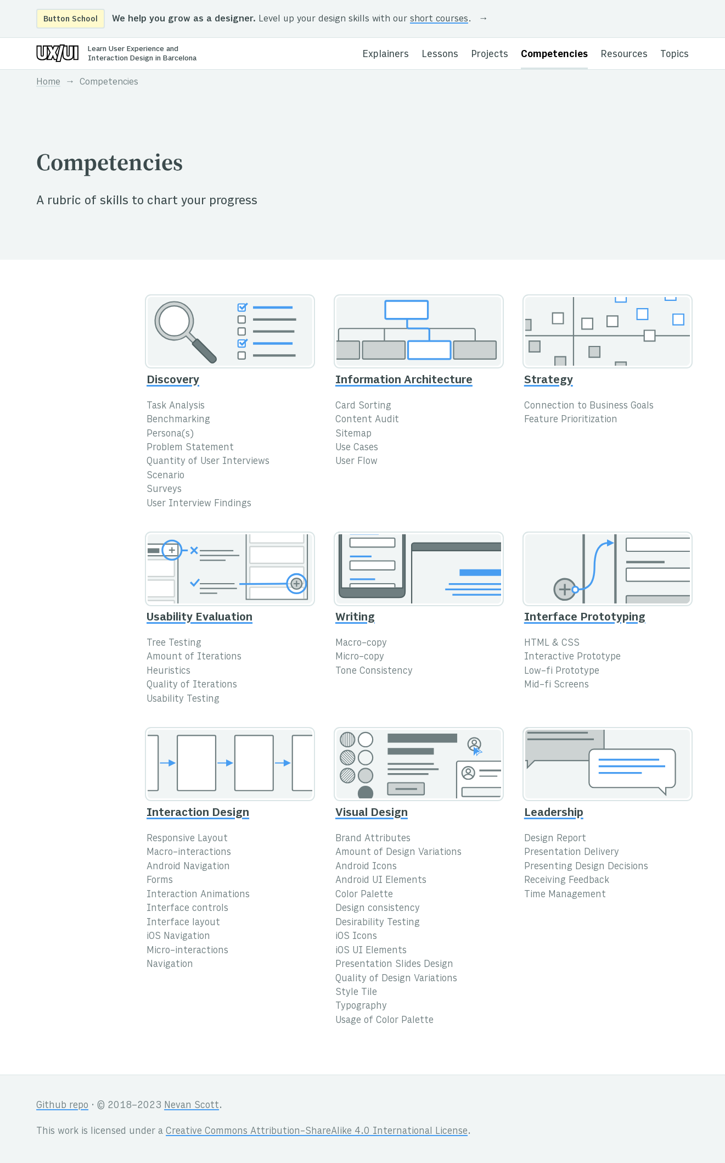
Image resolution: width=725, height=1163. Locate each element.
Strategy (548, 381)
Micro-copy (359, 657)
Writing (355, 618)
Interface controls (187, 909)
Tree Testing (174, 643)
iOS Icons (356, 937)
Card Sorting (363, 406)
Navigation (170, 965)
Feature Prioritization (570, 420)
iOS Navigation (178, 937)
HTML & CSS (552, 643)
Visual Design (371, 813)
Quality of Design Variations (396, 979)
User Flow (356, 462)
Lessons (439, 55)
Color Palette (364, 895)
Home (48, 82)
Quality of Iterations (192, 685)
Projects (489, 55)
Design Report (555, 839)
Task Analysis (176, 406)
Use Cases (356, 448)
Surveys (164, 490)
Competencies (554, 55)
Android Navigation (188, 867)
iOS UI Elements (371, 951)
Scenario (165, 476)
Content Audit (367, 420)
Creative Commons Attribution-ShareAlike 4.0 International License (317, 1132)
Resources (624, 55)
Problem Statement (190, 448)
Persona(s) (170, 434)
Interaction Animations (198, 895)
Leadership (553, 813)
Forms (160, 881)
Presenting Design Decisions (586, 867)
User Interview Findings (199, 504)
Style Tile (356, 993)
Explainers (385, 55)
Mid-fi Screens (556, 685)
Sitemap (353, 434)
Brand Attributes (373, 839)
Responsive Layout (187, 839)
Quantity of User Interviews (208, 462)
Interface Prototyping (584, 618)
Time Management (565, 895)
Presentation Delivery (571, 853)
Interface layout (183, 923)
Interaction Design (198, 813)
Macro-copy (361, 643)
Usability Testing (183, 699)
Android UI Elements (380, 881)
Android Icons (366, 867)
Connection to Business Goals (589, 406)
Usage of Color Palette (384, 1021)
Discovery (173, 381)
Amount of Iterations (194, 657)
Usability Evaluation (199, 618)
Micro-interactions (187, 951)
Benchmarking (178, 420)
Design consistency (377, 909)
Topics (674, 55)
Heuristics (168, 671)
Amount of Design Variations (398, 853)
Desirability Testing (377, 923)
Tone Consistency (374, 671)
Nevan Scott (191, 1106)
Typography (361, 1006)
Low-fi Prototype (561, 671)
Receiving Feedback (566, 881)
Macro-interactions (189, 853)
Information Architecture (404, 381)
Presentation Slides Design (394, 965)
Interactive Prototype (572, 657)
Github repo (62, 1106)
